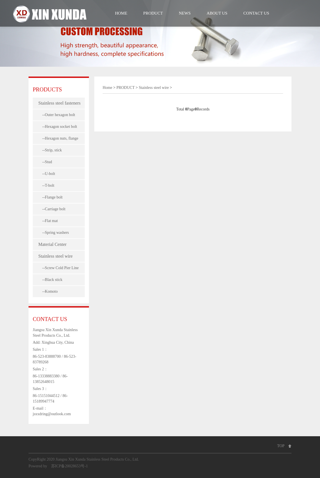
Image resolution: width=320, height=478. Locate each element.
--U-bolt (46, 174)
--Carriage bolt (51, 209)
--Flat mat (48, 221)
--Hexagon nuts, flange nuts (58, 140)
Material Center (52, 244)
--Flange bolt (50, 197)
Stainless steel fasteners (59, 103)
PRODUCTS (47, 89)
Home (107, 88)
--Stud (45, 162)
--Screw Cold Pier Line (58, 268)
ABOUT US (217, 13)
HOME (121, 13)
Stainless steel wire (55, 256)
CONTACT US (256, 13)
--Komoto (48, 291)
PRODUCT (153, 13)
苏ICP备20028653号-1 (69, 466)
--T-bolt (46, 185)
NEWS (185, 13)
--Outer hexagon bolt (56, 115)
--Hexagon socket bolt (57, 126)
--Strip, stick (50, 150)
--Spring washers (53, 232)
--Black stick (50, 280)
